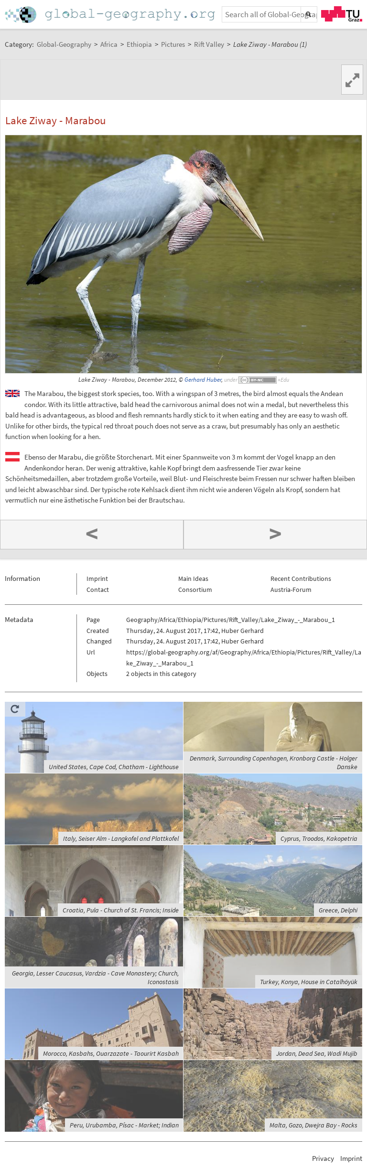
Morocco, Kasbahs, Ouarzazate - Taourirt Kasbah (111, 1053)
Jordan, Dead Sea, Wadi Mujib (316, 1053)
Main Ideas (193, 578)
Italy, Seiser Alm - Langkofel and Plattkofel (121, 838)
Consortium (195, 589)
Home (111, 14)
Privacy (323, 1158)
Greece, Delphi (338, 910)
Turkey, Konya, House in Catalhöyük (308, 981)
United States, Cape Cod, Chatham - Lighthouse (114, 766)
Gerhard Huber (202, 379)
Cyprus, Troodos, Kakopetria (319, 838)
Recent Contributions (300, 578)
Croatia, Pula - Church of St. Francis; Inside (121, 910)
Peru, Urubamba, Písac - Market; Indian (124, 1125)
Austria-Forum (291, 589)
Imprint (97, 578)
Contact (97, 589)
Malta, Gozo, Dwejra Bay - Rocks (313, 1125)
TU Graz (341, 13)
